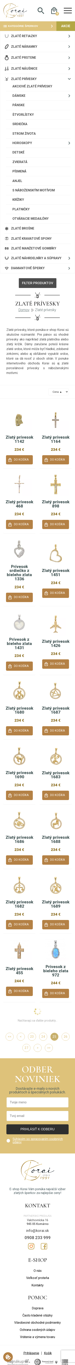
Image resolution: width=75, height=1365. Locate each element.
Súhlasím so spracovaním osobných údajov (38, 1140)
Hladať (41, 10)
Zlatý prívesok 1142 (19, 439)
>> (48, 1048)
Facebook (44, 1246)
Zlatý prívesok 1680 (19, 710)
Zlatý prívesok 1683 (55, 775)
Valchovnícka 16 (37, 1220)
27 (26, 1048)
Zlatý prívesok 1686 (19, 839)
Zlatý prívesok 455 (19, 970)
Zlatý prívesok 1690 (19, 774)
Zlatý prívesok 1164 (55, 439)
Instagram (31, 1246)
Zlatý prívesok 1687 (55, 710)
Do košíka (21, 459)
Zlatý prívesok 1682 (19, 904)
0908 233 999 (38, 1237)
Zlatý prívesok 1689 (55, 904)
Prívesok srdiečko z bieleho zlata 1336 (19, 572)
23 (32, 1037)
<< (9, 1037)
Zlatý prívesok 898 (55, 504)
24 (43, 1037)
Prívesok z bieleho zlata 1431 (19, 643)
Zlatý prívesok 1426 (55, 643)
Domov (23, 310)
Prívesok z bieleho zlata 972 (55, 970)
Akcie (65, 26)
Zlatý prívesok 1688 (55, 839)
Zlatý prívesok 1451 (55, 572)
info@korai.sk (37, 1230)
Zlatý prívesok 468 (19, 504)
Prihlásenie (31, 1353)
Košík (48, 1353)
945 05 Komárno (38, 1224)
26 (65, 1037)
